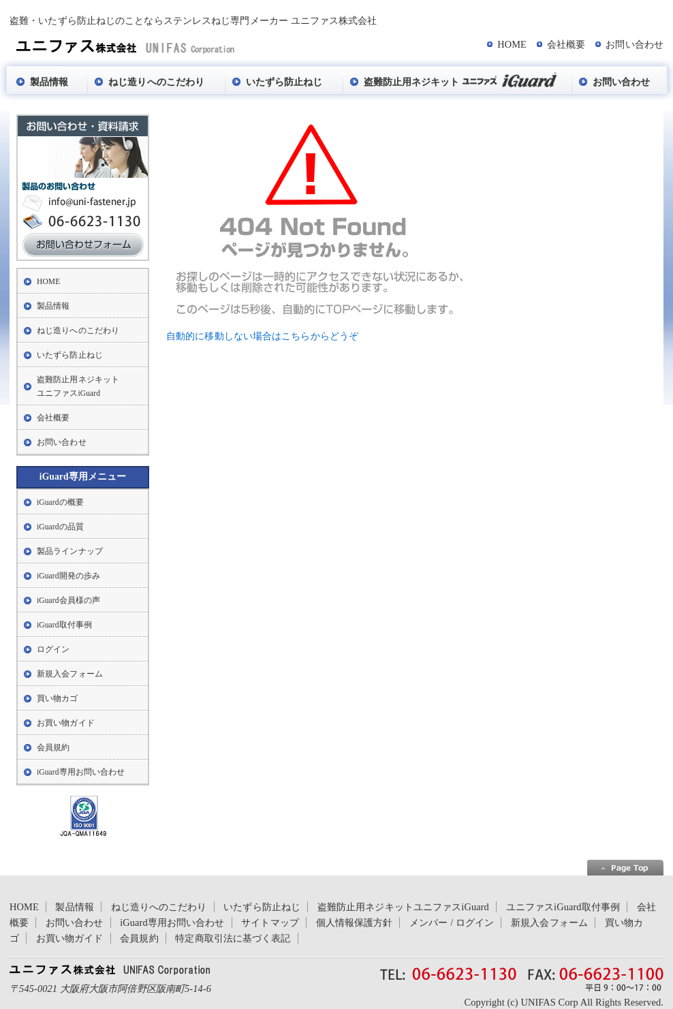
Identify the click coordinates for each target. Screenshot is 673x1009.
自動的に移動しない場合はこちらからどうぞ (262, 335)
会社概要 (566, 44)
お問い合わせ (634, 44)
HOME (512, 44)
